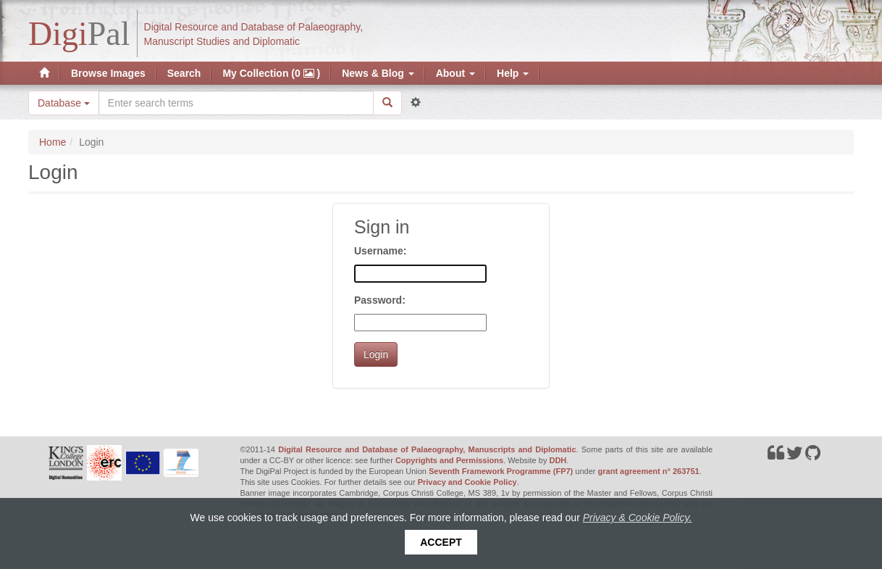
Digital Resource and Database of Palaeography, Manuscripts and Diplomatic (427, 449)
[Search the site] (236, 103)
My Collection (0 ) (271, 73)
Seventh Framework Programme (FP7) (501, 471)
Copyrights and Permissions (449, 460)
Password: (380, 300)
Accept (441, 542)
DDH (557, 460)
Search (184, 73)
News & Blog (377, 73)
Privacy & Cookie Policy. (637, 517)
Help (513, 73)
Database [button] (64, 103)
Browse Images (108, 73)
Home (52, 142)
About (455, 73)
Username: (380, 251)
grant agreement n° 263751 (649, 471)
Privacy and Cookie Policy (467, 482)
